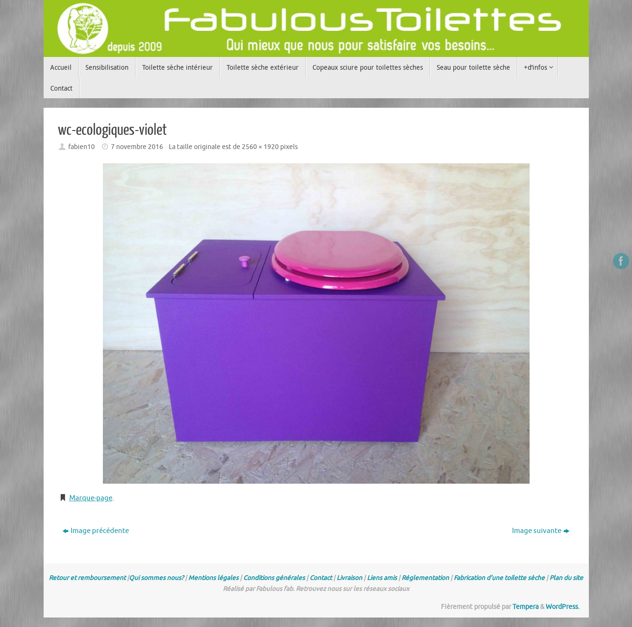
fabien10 (81, 147)
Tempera (526, 607)
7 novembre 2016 (137, 147)
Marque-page (90, 498)
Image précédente (96, 530)
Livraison (349, 578)
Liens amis (382, 578)
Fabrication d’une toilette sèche (499, 578)
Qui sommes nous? (156, 578)
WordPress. (562, 607)
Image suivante (540, 530)
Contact (321, 578)
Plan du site (566, 578)
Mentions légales (213, 578)
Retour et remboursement (87, 578)
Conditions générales (274, 578)
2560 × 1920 (260, 147)
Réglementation (425, 578)
